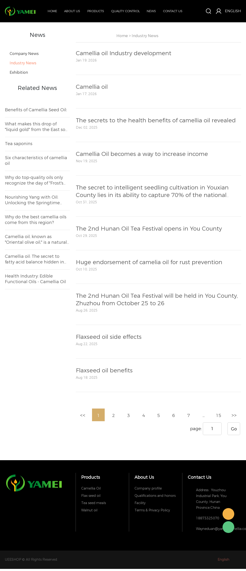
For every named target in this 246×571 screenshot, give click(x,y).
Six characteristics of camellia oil (36, 160)
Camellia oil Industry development (123, 53)
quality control (125, 11)
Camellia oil (92, 87)
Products (95, 11)
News (151, 11)
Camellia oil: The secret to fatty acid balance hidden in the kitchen (34, 259)
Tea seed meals (93, 503)
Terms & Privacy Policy (152, 510)
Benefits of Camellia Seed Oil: (36, 110)
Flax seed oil (90, 496)
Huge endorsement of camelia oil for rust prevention (149, 262)
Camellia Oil (91, 488)
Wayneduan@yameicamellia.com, (215, 529)
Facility (140, 503)
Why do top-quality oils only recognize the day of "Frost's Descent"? (34, 180)
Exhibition (19, 72)
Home (52, 11)
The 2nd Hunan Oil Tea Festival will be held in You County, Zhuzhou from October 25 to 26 (157, 299)
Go (234, 429)
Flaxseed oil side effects (109, 337)
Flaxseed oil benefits (104, 370)
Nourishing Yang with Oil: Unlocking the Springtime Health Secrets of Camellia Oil (36, 200)
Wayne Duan (228, 514)
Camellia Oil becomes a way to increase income (142, 154)
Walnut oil (89, 510)
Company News (24, 53)
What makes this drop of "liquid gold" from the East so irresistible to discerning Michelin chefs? (35, 126)
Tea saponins (18, 144)
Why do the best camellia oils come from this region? (35, 219)
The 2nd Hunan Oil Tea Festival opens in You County (149, 228)
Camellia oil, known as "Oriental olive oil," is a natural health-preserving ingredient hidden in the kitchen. (36, 239)
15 (218, 415)
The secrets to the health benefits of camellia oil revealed (156, 120)
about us (72, 11)
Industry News (23, 63)
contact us (172, 11)
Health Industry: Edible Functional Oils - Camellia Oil (35, 279)
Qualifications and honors (155, 496)
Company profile (148, 488)
